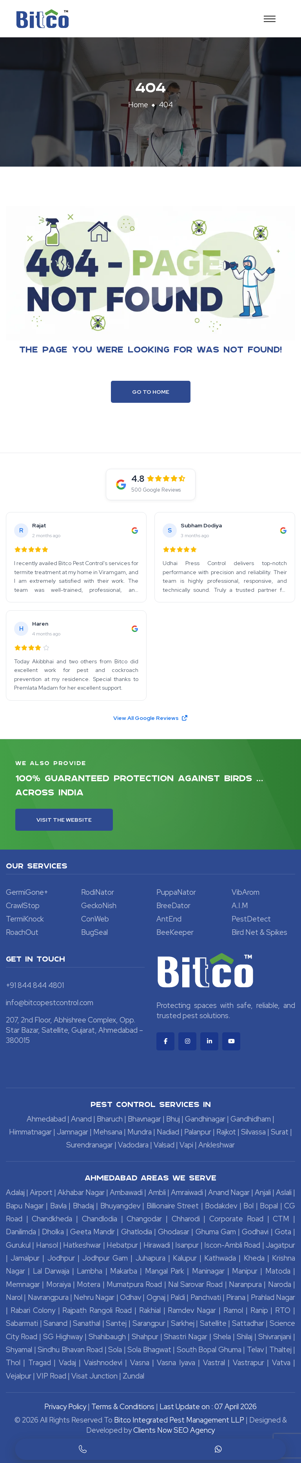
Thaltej (280, 1350)
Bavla (58, 1206)
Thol (13, 1363)
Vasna (139, 1363)
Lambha (89, 1271)
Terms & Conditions (122, 1407)
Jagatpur (280, 1245)
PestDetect (251, 919)
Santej (116, 1323)
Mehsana (107, 1132)
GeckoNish (98, 905)
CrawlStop (23, 905)
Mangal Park (164, 1271)
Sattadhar (248, 1323)
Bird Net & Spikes (259, 932)
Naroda (279, 1284)
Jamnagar (72, 1132)
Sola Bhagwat (149, 1350)
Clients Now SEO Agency (174, 1430)
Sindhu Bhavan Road (70, 1350)
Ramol (233, 1310)
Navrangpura (48, 1297)
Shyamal (19, 1350)
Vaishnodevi (103, 1363)
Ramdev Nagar (192, 1310)
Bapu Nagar (25, 1206)
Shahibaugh (107, 1337)
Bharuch (110, 1119)
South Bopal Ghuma (209, 1350)
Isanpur (187, 1245)
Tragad (39, 1363)
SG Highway (63, 1337)
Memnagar (23, 1284)
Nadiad (168, 1132)
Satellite (213, 1323)
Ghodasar (173, 1232)
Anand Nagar (229, 1192)
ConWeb (95, 919)
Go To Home (150, 391)
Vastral (214, 1363)
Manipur (244, 1271)
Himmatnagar (30, 1132)
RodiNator (97, 892)
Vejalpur (18, 1376)
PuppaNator (176, 892)
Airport (41, 1192)
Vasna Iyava (176, 1363)
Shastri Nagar (185, 1337)
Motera (88, 1284)
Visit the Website (64, 819)
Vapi (186, 1145)
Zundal (133, 1376)
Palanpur (197, 1132)
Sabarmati (22, 1323)
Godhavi (255, 1232)
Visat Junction (94, 1376)
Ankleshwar (216, 1145)
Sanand (55, 1323)
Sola (115, 1350)
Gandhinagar (205, 1119)
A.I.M (240, 905)
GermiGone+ (27, 892)
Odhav (130, 1297)
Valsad (164, 1145)
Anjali (263, 1192)
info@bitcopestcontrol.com (49, 1003)
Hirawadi (156, 1245)
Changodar (144, 1219)
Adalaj (15, 1192)
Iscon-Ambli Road (232, 1245)
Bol (248, 1206)
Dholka (53, 1232)
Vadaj (67, 1363)
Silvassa (253, 1132)
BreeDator (173, 905)
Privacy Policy (65, 1407)
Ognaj (156, 1297)
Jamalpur (25, 1258)
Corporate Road (236, 1219)
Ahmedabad (46, 1119)
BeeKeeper (175, 932)
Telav (255, 1350)
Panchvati (205, 1297)
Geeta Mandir (92, 1232)
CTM (281, 1219)
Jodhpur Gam (105, 1258)
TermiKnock (25, 919)
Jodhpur (61, 1258)
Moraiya (58, 1284)
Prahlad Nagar (273, 1297)
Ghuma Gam (216, 1232)
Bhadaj (83, 1206)
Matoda (277, 1271)
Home (138, 105)
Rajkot (226, 1132)
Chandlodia (99, 1219)
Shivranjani (274, 1337)
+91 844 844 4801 (35, 985)
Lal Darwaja (51, 1271)
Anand (81, 1119)
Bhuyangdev (120, 1206)
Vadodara (133, 1145)
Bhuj (173, 1119)
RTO (282, 1310)
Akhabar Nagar (81, 1192)
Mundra (139, 1132)
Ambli (157, 1192)
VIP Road (51, 1376)
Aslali (284, 1192)
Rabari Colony (33, 1310)
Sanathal (86, 1323)
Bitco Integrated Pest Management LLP (180, 1420)
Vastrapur (248, 1363)
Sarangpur (148, 1323)
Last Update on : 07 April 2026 (208, 1407)
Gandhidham (250, 1119)
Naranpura (245, 1284)
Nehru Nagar (94, 1297)
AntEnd (168, 919)
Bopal (269, 1206)
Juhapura (150, 1258)
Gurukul (18, 1245)
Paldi (177, 1297)
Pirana (235, 1297)
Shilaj (244, 1337)
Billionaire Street (173, 1206)
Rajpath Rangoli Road (97, 1310)
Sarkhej (182, 1323)
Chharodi (186, 1219)
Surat (279, 1132)
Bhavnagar (144, 1119)
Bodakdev (221, 1206)
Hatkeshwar (82, 1245)
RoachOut (22, 932)
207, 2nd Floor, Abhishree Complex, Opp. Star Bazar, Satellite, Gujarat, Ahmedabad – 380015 (74, 1030)
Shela (222, 1337)
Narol (14, 1297)
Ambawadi (126, 1192)
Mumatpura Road (134, 1284)
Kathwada (220, 1258)
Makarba (123, 1271)
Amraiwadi (187, 1192)
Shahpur (145, 1337)
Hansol (47, 1245)
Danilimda (21, 1232)
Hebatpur (122, 1245)
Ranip (259, 1310)
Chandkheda (52, 1219)
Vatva (281, 1363)
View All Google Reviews (150, 717)
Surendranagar (89, 1145)
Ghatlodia (136, 1232)
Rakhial (150, 1310)
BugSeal (94, 932)
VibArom (245, 892)
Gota (283, 1232)
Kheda (254, 1258)
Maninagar (208, 1271)
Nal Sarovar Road (195, 1284)
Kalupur (185, 1258)
